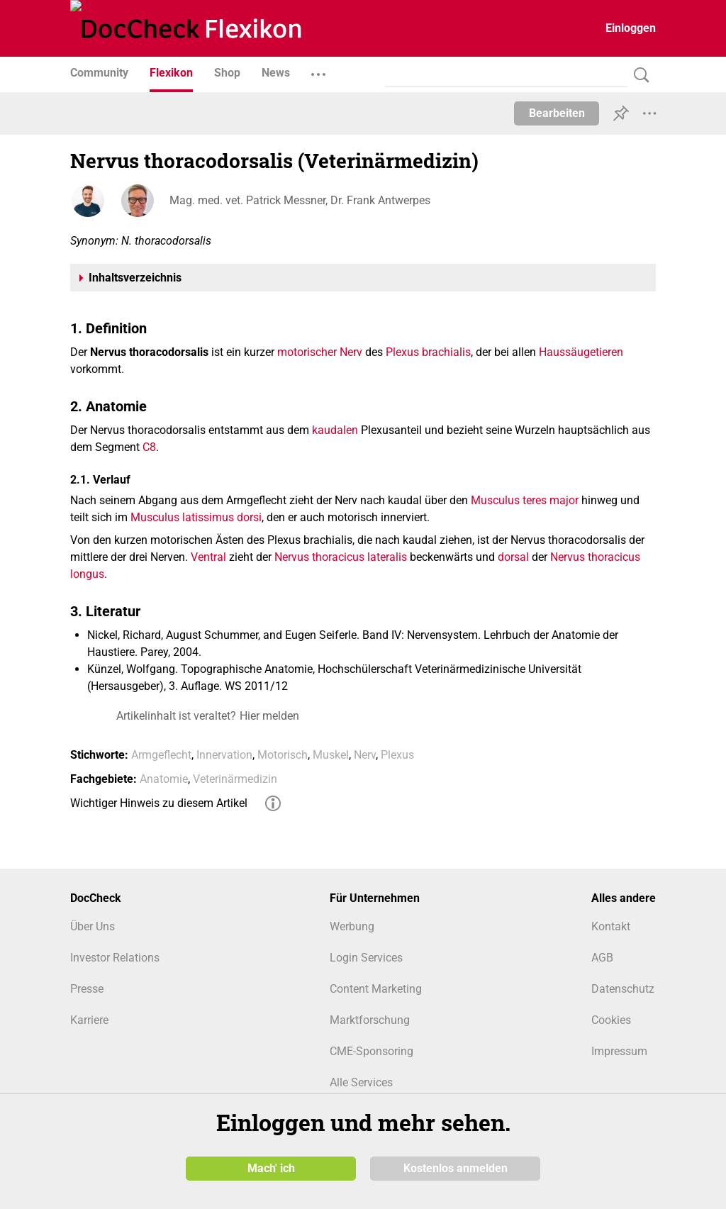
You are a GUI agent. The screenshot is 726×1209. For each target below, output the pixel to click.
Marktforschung (370, 1020)
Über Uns (92, 926)
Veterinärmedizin (235, 779)
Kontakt (610, 926)
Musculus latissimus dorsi (196, 517)
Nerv (351, 352)
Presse (87, 989)
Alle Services (361, 1082)
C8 (149, 447)
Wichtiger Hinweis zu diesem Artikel (158, 803)
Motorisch (282, 755)
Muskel (331, 755)
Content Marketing (376, 989)
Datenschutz (622, 989)
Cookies (611, 1020)
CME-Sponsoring (371, 1051)
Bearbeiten (557, 113)
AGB (602, 957)
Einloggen (630, 28)
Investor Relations (115, 957)
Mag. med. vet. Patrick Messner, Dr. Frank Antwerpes (299, 200)
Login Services (366, 957)
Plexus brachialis (428, 352)
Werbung (352, 926)
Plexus (397, 755)
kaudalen (335, 430)
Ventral (208, 557)
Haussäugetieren (581, 352)
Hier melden (269, 716)
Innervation (224, 755)
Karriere (89, 1020)
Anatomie (164, 779)
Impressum (619, 1051)
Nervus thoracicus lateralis (340, 557)
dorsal (513, 557)
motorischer (307, 352)
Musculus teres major (525, 500)
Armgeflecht (161, 755)
